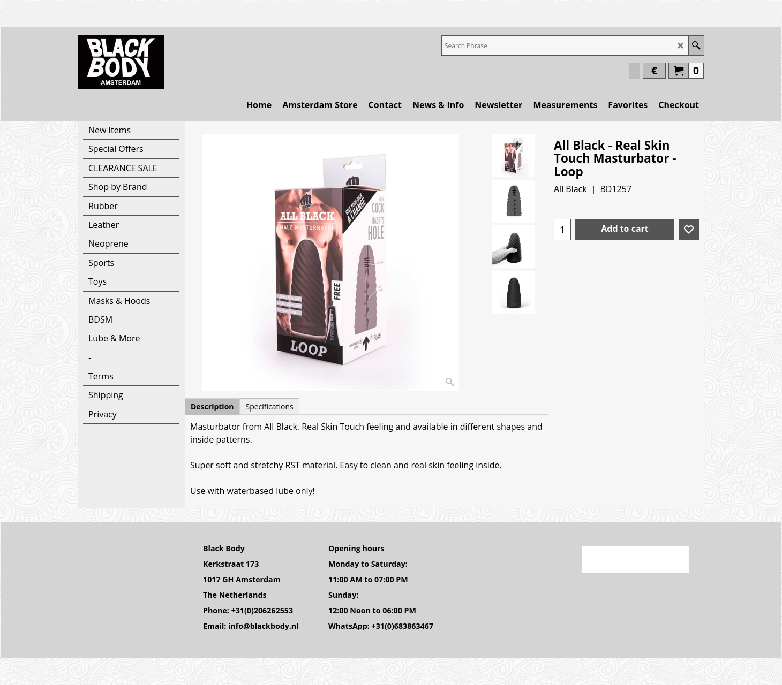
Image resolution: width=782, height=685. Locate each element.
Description (212, 406)
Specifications (270, 406)
